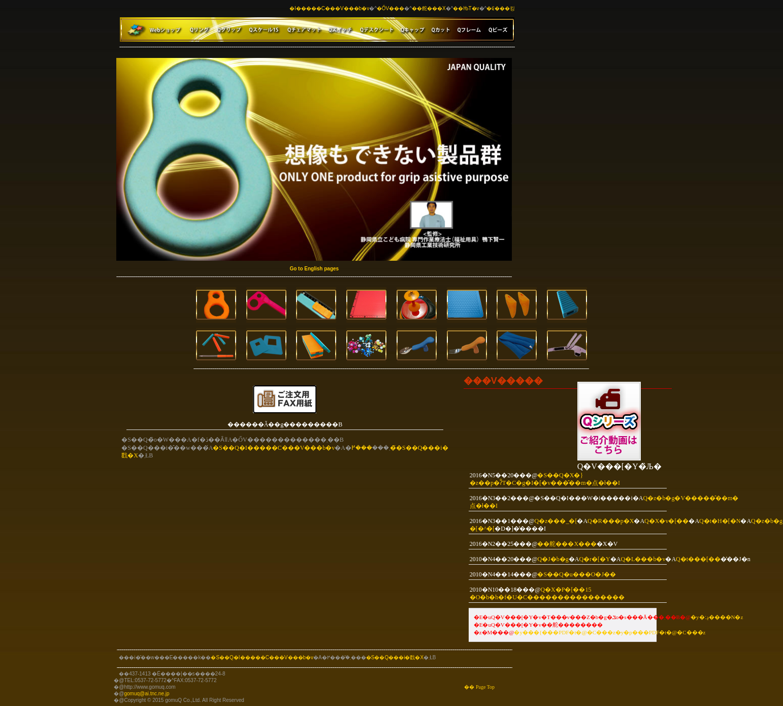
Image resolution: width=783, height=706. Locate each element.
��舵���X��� (567, 543)
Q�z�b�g (766, 521)
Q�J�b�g (552, 559)
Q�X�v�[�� (666, 521)
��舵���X (429, 8)
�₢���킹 (500, 8)
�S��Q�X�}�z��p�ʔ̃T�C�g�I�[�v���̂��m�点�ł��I (545, 479)
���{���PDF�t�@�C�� (565, 632)
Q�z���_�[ (555, 521)
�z (611, 632)
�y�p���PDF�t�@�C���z (660, 632)
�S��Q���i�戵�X (394, 657)
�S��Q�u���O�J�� (576, 574)
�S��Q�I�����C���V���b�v (274, 447)
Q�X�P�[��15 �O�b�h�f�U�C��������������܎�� (547, 593)
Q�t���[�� (698, 559)
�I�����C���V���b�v (329, 8)
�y (518, 632)
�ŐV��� (390, 8)
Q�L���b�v (643, 559)
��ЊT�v (466, 8)
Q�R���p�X (611, 521)
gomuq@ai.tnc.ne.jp (146, 693)
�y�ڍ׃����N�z (717, 617)
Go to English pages (314, 268)
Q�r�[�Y (594, 559)
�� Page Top (479, 687)
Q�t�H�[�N (719, 521)
